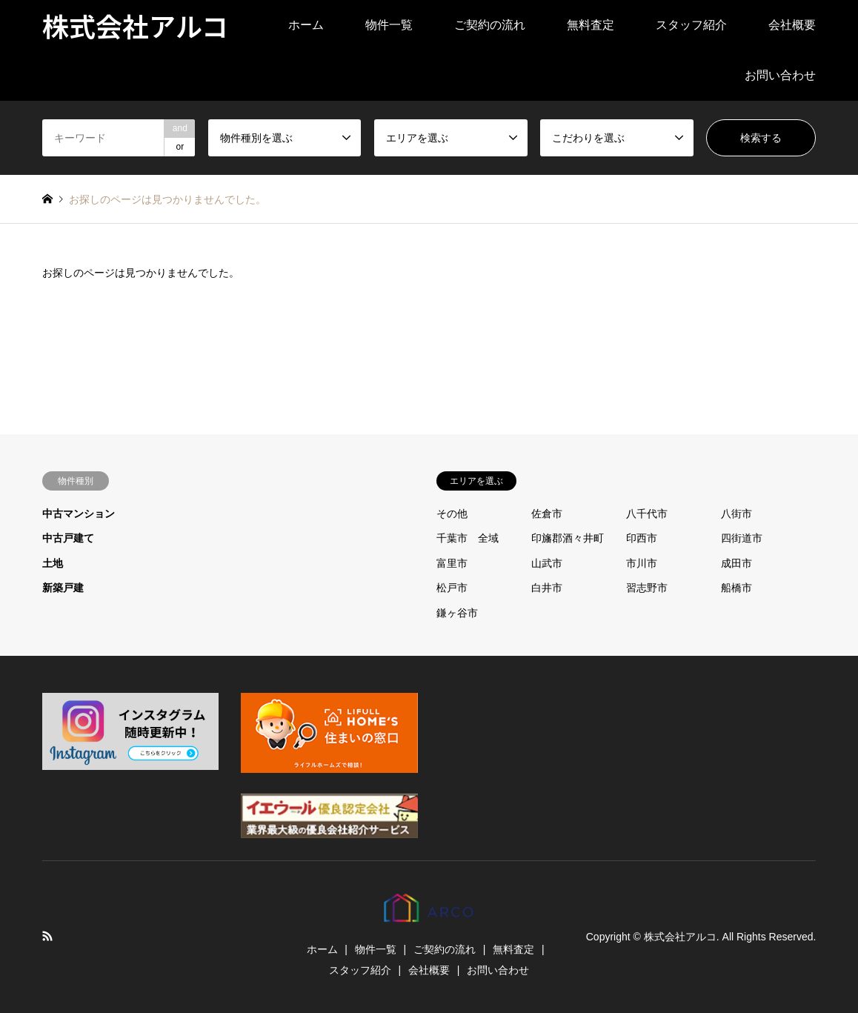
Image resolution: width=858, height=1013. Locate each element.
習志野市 (647, 588)
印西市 (641, 538)
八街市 (736, 513)
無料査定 (590, 25)
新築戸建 (63, 588)
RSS (47, 936)
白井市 (546, 588)
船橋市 (736, 588)
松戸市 (452, 588)
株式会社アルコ (680, 937)
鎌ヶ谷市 (457, 613)
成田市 (736, 563)
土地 (52, 563)
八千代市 (647, 513)
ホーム (306, 25)
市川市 (641, 563)
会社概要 (792, 25)
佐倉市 (546, 513)
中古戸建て (68, 538)
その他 (452, 513)
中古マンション (78, 513)
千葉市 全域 (467, 538)
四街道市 (741, 538)
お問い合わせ (780, 75)
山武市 (546, 563)
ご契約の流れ (489, 25)
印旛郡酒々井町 (567, 538)
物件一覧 (389, 25)
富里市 (452, 563)
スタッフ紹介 (691, 25)
